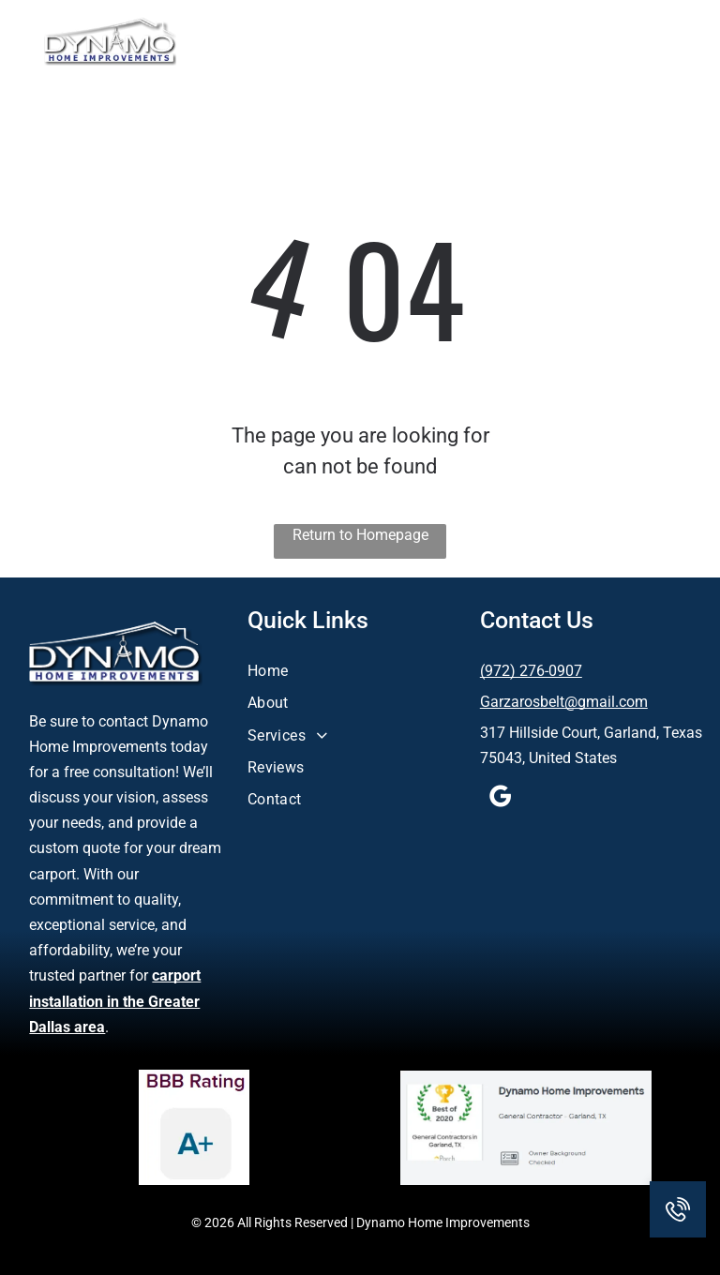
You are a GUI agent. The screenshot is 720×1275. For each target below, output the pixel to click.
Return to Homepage (360, 535)
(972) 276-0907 (531, 671)
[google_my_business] (500, 799)
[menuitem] (360, 668)
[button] (662, 41)
